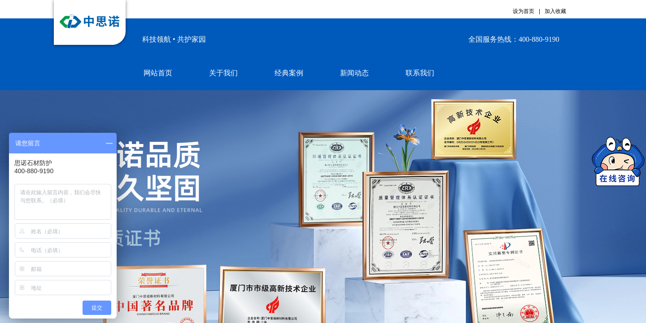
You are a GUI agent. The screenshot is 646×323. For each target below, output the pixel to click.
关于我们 (223, 73)
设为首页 (523, 11)
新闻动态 (354, 73)
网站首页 (158, 73)
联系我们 (420, 73)
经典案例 (289, 73)
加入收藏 (555, 11)
